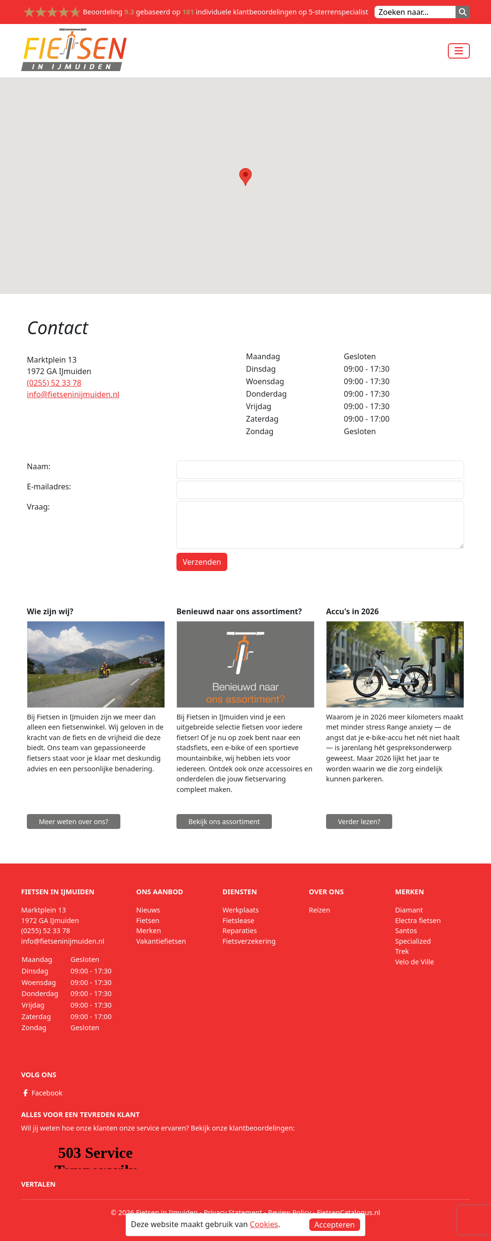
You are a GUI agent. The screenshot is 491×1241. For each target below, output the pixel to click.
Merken (148, 930)
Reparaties (239, 930)
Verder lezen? (359, 821)
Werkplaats (240, 909)
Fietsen (147, 920)
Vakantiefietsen (161, 941)
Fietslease (238, 920)
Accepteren (335, 1224)
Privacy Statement (233, 1212)
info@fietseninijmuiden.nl (73, 394)
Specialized (413, 941)
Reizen (319, 909)
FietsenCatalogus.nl (348, 1212)
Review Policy (289, 1212)
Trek (402, 951)
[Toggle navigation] (459, 51)
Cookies (264, 1224)
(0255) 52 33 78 (54, 382)
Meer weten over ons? (73, 821)
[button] (245, 177)
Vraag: (38, 506)
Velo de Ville (414, 961)
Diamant (409, 909)
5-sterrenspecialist (338, 11)
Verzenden (202, 562)
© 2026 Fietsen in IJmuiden (154, 1212)
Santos (406, 930)
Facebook (41, 1092)
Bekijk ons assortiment (224, 821)
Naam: (38, 466)
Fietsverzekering (249, 941)
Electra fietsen (418, 920)
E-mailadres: (49, 486)
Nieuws (148, 909)
